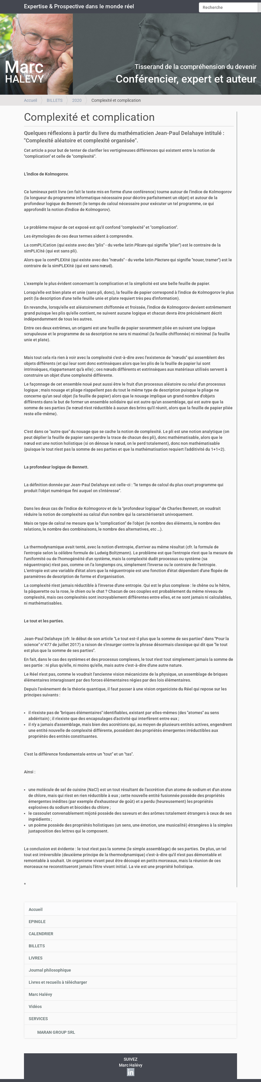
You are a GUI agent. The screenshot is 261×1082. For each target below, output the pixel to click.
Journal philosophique (50, 970)
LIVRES (36, 958)
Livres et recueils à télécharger (58, 982)
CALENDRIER (41, 933)
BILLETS (54, 100)
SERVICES (38, 1018)
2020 (77, 100)
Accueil (30, 100)
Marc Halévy (40, 994)
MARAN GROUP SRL (55, 1032)
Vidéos (35, 1006)
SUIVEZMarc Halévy (130, 1065)
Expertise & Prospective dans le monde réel (79, 6)
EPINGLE (37, 921)
